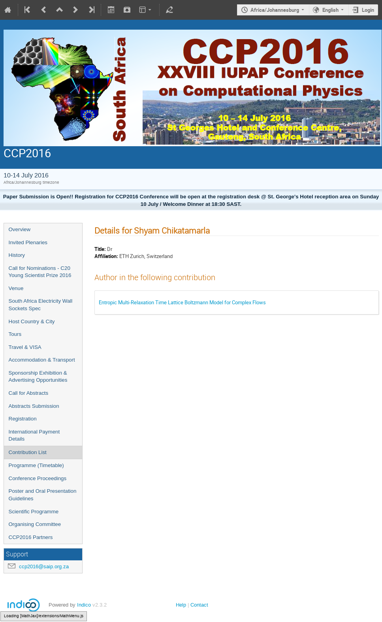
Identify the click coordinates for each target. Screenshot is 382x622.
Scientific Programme (34, 512)
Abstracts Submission (34, 406)
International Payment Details (34, 435)
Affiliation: (106, 256)
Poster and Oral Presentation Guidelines (43, 494)
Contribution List (28, 452)
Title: (100, 249)
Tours (15, 334)
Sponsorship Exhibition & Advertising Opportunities (38, 376)
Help (181, 604)
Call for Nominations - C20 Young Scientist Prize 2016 (40, 272)
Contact (199, 604)
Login (368, 9)
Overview (20, 229)
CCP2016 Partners (31, 537)
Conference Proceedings (38, 478)
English (330, 9)
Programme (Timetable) (36, 465)
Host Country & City (32, 321)
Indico (84, 604)
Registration (23, 419)
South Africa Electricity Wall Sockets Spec (41, 304)
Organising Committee (35, 524)
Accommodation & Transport (42, 360)
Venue (16, 288)
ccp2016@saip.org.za (44, 566)
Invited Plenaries (28, 242)
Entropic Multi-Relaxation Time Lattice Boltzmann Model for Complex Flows (182, 302)
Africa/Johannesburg (274, 9)
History (17, 255)
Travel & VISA (25, 347)
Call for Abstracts (29, 393)
